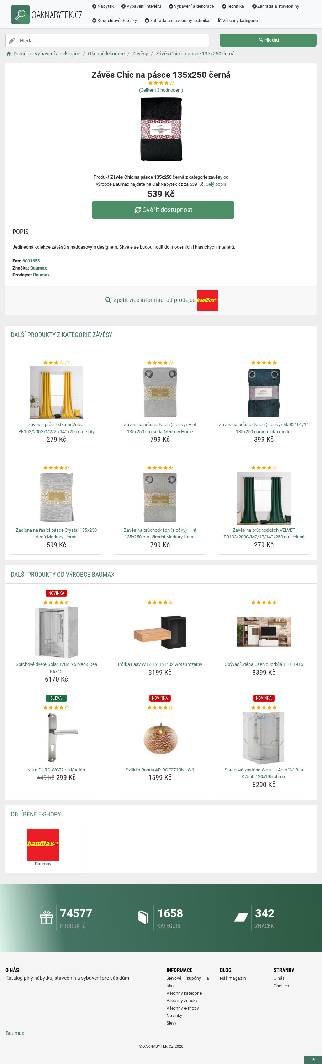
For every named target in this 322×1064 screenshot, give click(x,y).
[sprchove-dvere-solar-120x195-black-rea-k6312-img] (56, 632)
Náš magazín (233, 978)
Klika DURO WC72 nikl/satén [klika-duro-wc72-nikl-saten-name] (56, 769)
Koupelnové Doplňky (114, 20)
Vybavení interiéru (141, 6)
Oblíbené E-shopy (36, 814)
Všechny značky (182, 1000)
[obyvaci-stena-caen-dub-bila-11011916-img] (263, 632)
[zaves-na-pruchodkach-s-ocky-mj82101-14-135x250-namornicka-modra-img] (263, 392)
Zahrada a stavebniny (275, 6)
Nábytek (102, 6)
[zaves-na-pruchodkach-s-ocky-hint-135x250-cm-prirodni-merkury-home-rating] (160, 468)
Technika (232, 6)
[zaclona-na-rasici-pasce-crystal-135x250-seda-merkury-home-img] (56, 498)
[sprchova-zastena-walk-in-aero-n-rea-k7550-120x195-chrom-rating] (263, 707)
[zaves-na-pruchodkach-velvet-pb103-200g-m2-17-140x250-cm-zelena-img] (263, 498)
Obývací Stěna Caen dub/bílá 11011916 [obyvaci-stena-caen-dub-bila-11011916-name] (264, 664)
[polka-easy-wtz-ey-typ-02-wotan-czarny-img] (160, 632)
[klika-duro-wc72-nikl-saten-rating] (56, 707)
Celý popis (216, 184)
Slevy (171, 1023)
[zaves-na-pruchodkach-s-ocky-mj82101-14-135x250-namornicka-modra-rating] (263, 363)
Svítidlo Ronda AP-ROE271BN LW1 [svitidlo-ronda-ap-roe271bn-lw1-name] (160, 769)
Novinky (174, 1015)
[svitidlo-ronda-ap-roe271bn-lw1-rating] (160, 707)
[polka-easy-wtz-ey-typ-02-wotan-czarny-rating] (160, 602)
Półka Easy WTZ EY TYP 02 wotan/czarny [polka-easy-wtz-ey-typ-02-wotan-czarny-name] (160, 664)
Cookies (281, 985)
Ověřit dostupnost (162, 210)
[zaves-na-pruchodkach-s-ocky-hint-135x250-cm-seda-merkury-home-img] (160, 392)
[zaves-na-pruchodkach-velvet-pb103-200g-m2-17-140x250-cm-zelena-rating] (263, 468)
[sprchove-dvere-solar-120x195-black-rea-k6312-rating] (56, 602)
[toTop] (313, 1060)
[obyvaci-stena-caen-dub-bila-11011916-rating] (263, 602)
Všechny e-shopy (183, 1008)
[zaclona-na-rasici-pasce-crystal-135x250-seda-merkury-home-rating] (56, 468)
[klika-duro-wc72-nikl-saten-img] (56, 738)
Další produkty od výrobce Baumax (63, 574)
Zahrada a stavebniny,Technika (177, 20)
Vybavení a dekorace (191, 6)
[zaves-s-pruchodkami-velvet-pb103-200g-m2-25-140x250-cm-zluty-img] (56, 392)
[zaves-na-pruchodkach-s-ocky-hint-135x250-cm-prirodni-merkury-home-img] (160, 498)
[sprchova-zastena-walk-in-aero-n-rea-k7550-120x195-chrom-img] (263, 738)
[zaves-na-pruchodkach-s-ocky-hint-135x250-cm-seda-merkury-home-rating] (160, 363)
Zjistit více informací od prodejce (161, 300)
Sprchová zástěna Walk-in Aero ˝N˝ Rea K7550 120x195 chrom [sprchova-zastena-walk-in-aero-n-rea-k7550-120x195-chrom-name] (264, 773)
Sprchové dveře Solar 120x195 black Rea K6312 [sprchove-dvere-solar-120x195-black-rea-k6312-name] (56, 668)
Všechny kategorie (237, 20)
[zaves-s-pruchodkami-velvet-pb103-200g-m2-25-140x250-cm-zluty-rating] (56, 363)
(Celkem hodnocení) (161, 90)
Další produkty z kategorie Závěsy (61, 334)
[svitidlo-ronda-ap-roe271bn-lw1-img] (160, 738)
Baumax (38, 268)
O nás (279, 978)
